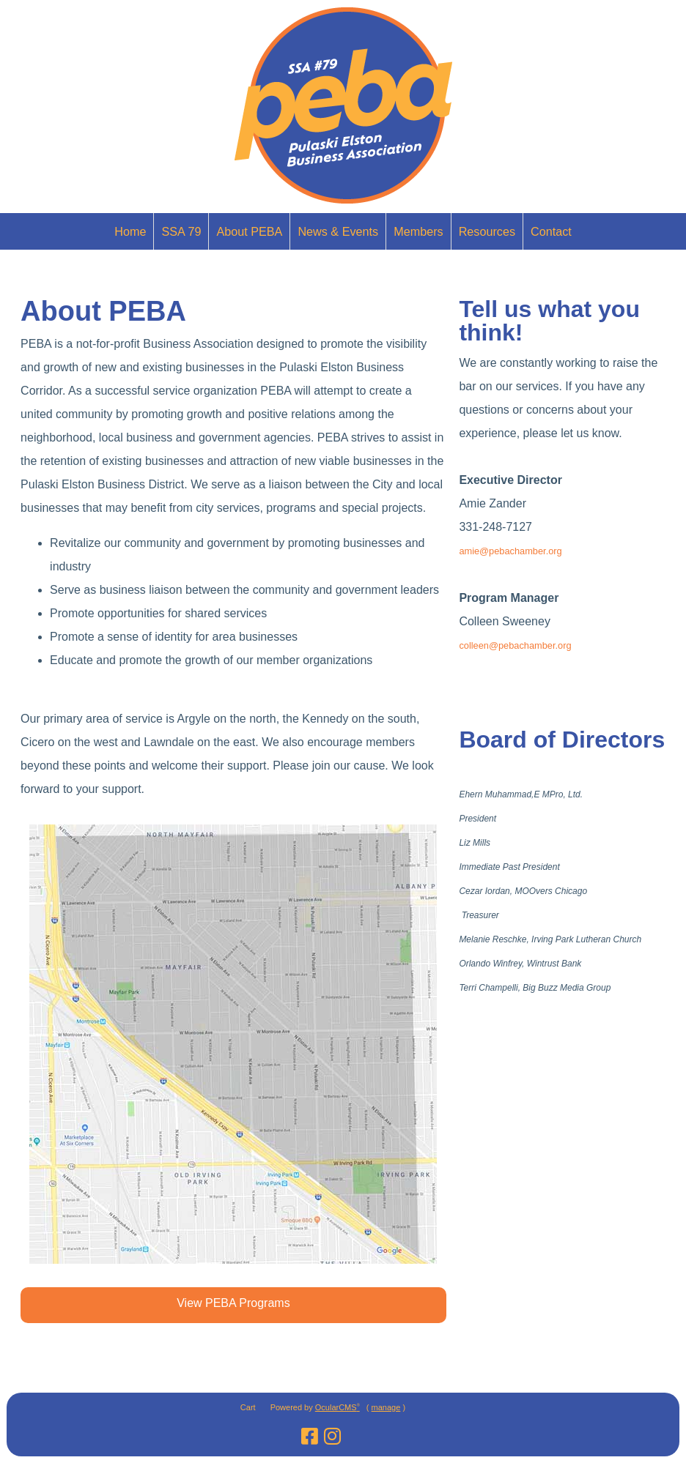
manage (386, 1407)
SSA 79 (181, 231)
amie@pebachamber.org (510, 550)
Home (130, 231)
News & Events (338, 231)
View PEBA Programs (233, 1303)
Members (418, 231)
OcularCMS (337, 1407)
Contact (551, 231)
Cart (248, 1407)
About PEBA (249, 231)
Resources (487, 231)
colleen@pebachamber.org (515, 645)
